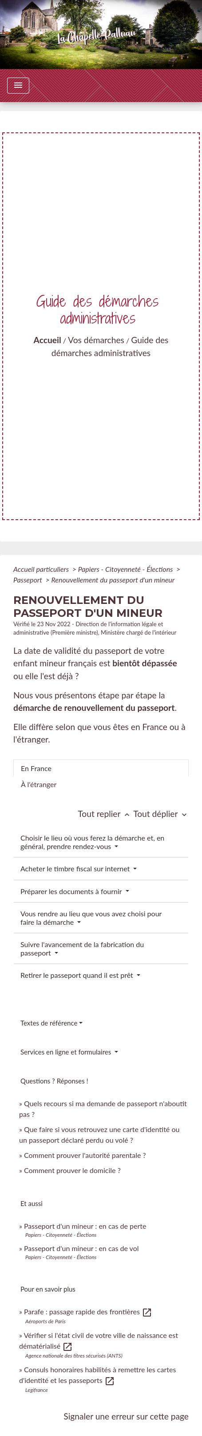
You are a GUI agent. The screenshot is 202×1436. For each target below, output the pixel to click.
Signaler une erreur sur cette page (126, 1416)
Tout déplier (161, 813)
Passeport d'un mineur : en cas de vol (81, 1248)
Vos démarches (96, 340)
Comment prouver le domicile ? (72, 1170)
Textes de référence (48, 1023)
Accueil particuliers (42, 569)
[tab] (101, 767)
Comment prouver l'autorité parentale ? (85, 1155)
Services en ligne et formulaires (66, 1052)
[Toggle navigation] (18, 86)
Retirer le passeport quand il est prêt (77, 975)
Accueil (47, 340)
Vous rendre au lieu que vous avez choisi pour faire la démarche (91, 917)
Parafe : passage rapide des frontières (88, 1311)
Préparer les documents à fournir (71, 891)
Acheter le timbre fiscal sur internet (75, 868)
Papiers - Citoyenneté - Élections (126, 569)
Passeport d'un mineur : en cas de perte (85, 1226)
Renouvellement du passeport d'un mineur (112, 579)
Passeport (28, 579)
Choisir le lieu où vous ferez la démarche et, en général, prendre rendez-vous (92, 841)
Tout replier (105, 813)
